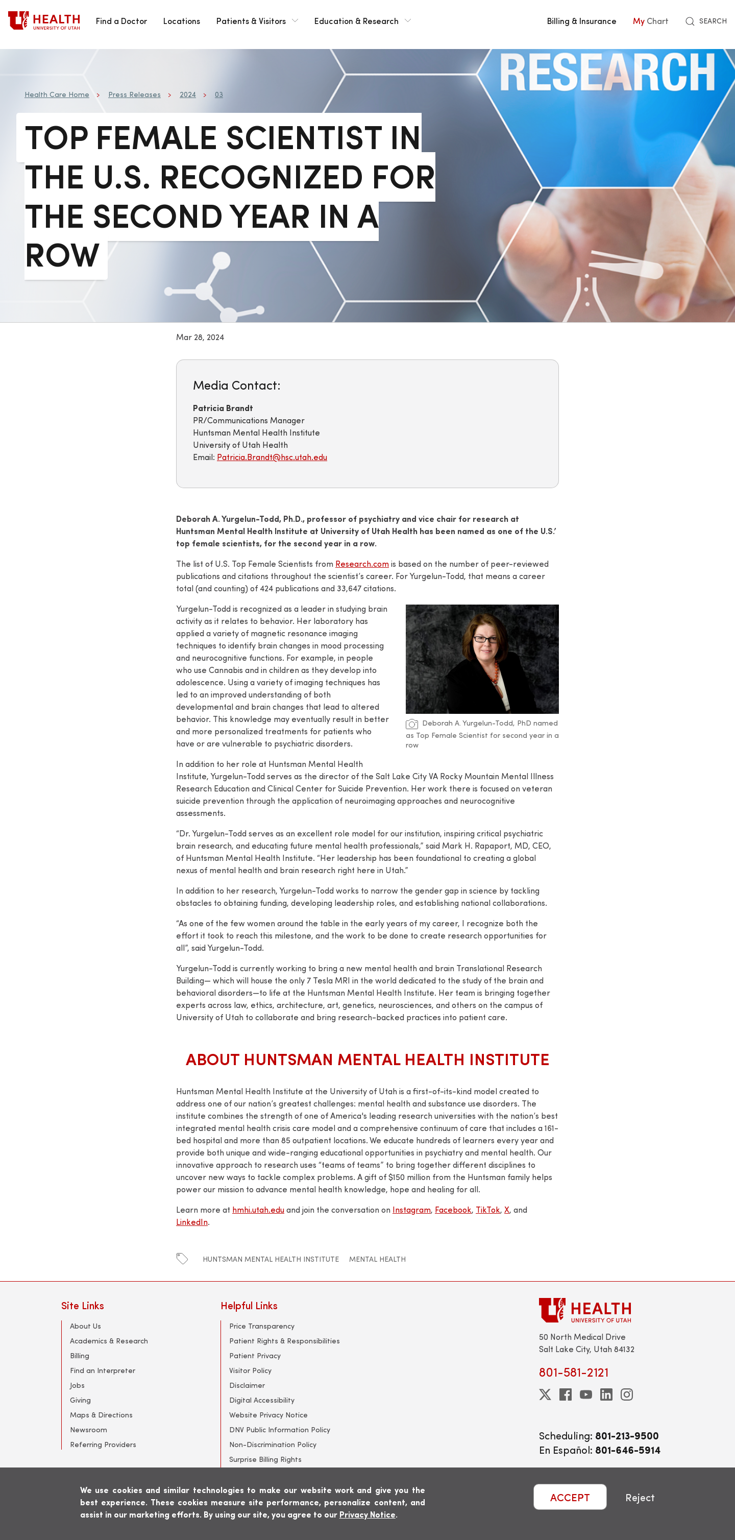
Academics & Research (109, 1340)
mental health (377, 1259)
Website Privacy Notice (268, 1414)
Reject (640, 1497)
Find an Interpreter (102, 1370)
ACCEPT (570, 1497)
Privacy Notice (367, 1514)
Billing (79, 1355)
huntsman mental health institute (271, 1259)
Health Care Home (56, 94)
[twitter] (545, 1394)
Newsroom (88, 1429)
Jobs (77, 1385)
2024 (188, 94)
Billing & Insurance (582, 20)
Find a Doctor (121, 20)
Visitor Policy (250, 1370)
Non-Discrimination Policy (272, 1444)
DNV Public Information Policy (279, 1429)
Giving (80, 1400)
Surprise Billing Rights (265, 1459)
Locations (181, 20)
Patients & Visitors (257, 20)
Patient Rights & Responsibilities (284, 1340)
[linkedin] (606, 1394)
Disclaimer (247, 1385)
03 (219, 94)
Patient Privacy (255, 1355)
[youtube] (586, 1394)
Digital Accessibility (262, 1400)
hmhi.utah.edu (258, 1209)
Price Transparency (262, 1326)
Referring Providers (103, 1444)
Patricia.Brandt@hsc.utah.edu (272, 456)
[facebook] (565, 1394)
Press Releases (134, 94)
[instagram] (627, 1394)
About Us (85, 1326)
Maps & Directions (101, 1414)
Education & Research (362, 20)
